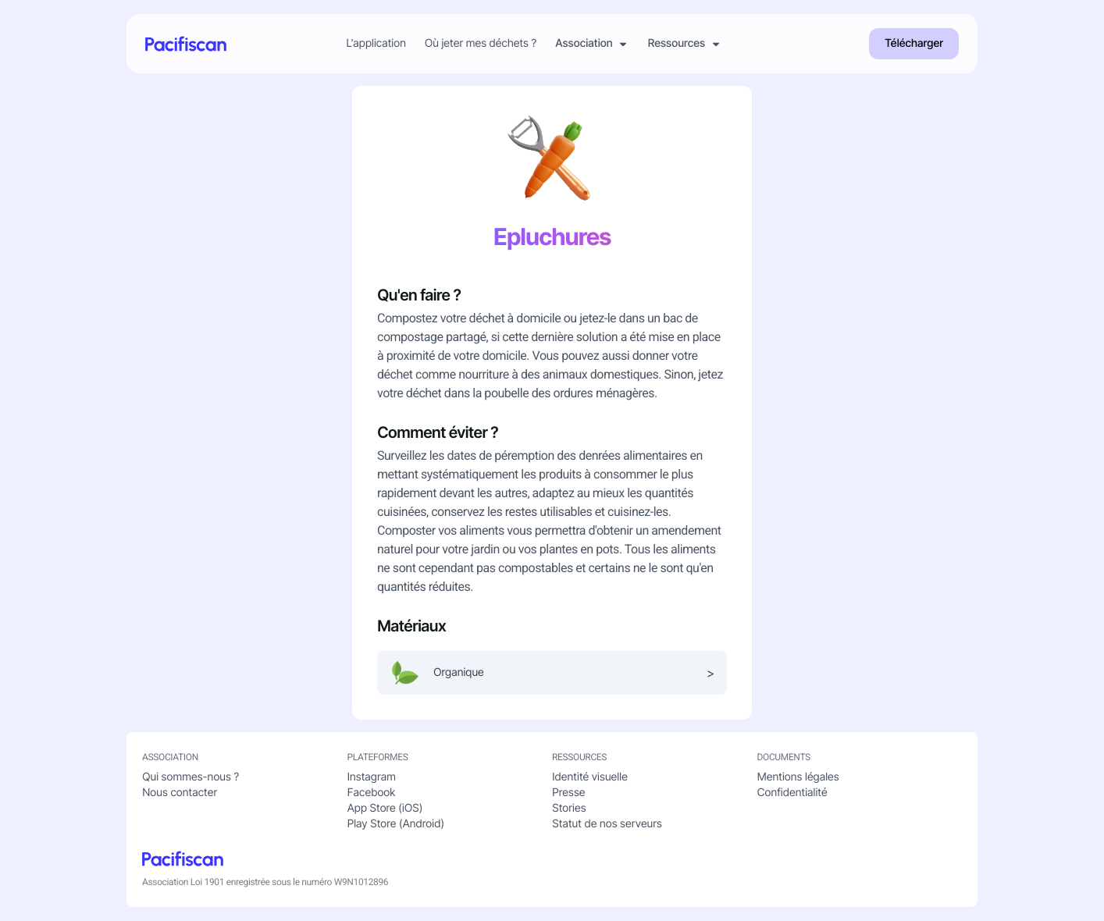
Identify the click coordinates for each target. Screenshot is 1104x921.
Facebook (371, 792)
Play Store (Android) (395, 823)
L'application (376, 43)
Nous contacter (179, 792)
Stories (569, 808)
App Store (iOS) (385, 808)
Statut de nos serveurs (607, 823)
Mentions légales (798, 777)
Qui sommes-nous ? (190, 777)
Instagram (371, 777)
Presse (568, 792)
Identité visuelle (590, 777)
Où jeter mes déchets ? (480, 43)
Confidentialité (792, 792)
